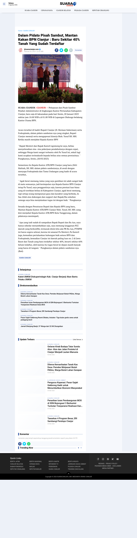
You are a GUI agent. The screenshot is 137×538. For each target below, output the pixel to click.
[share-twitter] (61, 50)
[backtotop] (68, 474)
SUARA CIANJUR (31, 10)
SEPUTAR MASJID (35, 469)
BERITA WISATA (73, 461)
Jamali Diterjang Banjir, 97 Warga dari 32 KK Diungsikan (42, 326)
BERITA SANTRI (54, 461)
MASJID (32, 466)
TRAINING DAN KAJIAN (76, 469)
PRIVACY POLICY (111, 463)
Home (20, 31)
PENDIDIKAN (53, 466)
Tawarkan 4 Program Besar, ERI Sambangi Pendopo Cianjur (43, 311)
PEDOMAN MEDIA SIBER (103, 466)
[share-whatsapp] (66, 50)
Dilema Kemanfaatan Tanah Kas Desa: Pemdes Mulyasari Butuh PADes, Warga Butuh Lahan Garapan (50, 295)
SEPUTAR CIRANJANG (100, 10)
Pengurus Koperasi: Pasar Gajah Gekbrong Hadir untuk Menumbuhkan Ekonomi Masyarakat (65, 385)
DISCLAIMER (117, 466)
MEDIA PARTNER (107, 468)
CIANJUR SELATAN (63, 10)
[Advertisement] (68, 19)
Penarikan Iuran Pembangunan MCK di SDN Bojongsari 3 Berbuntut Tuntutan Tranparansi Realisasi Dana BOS (50, 303)
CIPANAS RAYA (47, 10)
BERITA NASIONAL (35, 461)
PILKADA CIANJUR (81, 10)
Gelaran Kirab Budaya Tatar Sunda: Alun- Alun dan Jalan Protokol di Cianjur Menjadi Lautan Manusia (64, 349)
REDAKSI (101, 463)
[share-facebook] (56, 50)
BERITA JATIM (15, 461)
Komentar (78, 50)
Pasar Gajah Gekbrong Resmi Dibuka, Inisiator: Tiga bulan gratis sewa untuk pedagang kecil (49, 319)
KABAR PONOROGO (16, 466)
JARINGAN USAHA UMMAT (57, 380)
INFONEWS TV (53, 464)
